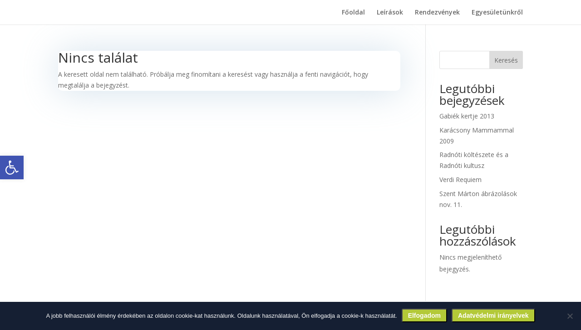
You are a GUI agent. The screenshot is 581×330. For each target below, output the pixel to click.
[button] (12, 167)
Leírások (390, 12)
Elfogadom (424, 315)
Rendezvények (437, 12)
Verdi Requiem (460, 179)
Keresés (506, 60)
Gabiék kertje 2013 (466, 116)
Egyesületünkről (497, 12)
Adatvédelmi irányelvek (493, 315)
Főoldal (353, 12)
